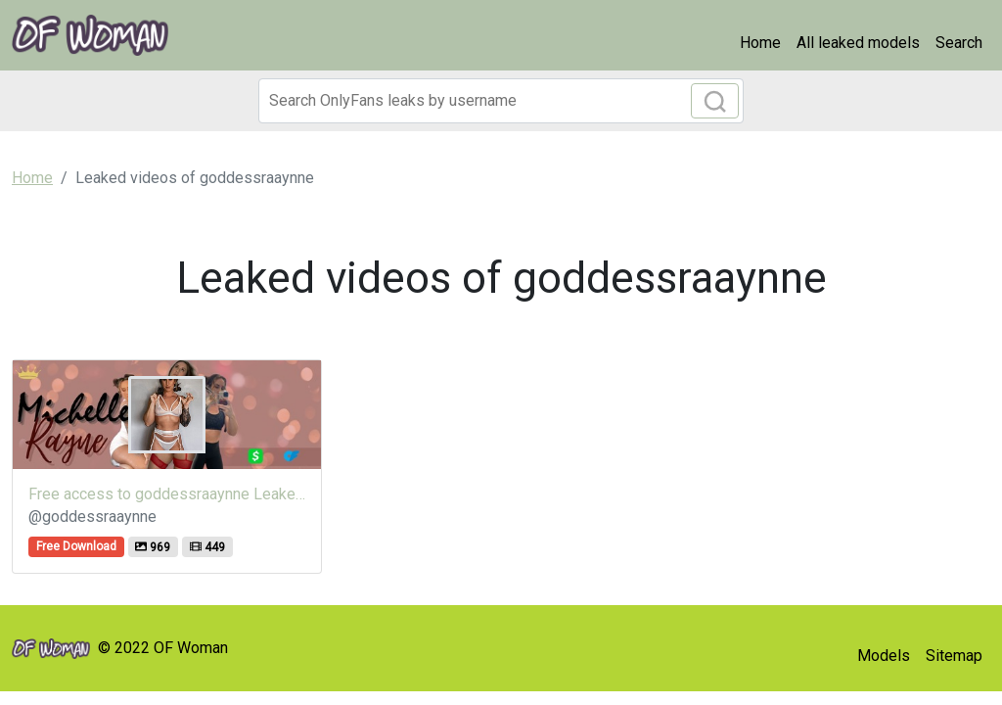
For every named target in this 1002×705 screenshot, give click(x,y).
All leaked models (858, 42)
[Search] (501, 100)
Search (958, 42)
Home (760, 42)
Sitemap (954, 655)
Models (883, 655)
